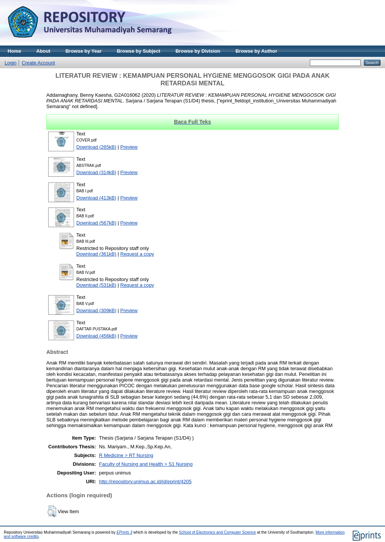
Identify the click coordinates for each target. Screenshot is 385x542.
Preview (129, 147)
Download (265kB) (96, 147)
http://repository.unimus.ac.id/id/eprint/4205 (145, 481)
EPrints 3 (125, 532)
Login (10, 63)
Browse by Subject (139, 51)
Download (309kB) (96, 310)
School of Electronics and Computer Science (217, 532)
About (43, 51)
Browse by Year (84, 51)
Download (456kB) (96, 336)
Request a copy (137, 254)
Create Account (38, 63)
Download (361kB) (96, 254)
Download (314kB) (96, 172)
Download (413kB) (96, 198)
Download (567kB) (96, 223)
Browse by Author (256, 51)
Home (14, 51)
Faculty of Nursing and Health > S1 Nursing (145, 464)
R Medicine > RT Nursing (126, 455)
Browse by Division (197, 51)
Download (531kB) (96, 285)
